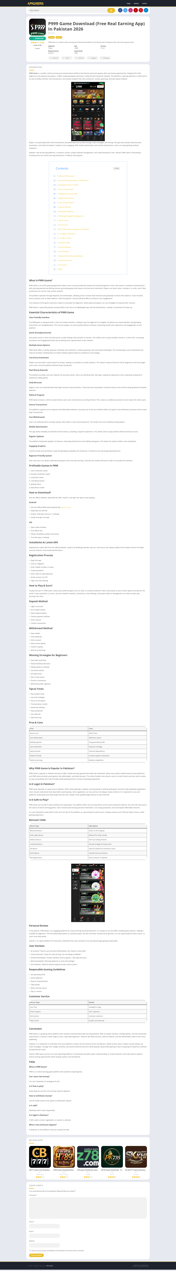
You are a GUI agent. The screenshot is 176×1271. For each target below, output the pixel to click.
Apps (128, 3)
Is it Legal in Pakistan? (69, 234)
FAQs (63, 270)
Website (31, 1242)
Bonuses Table (66, 243)
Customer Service (68, 261)
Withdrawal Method (68, 212)
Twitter (65, 59)
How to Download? (68, 190)
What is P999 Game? (69, 177)
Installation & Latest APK (70, 195)
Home (50, 21)
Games (136, 3)
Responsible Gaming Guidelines (73, 257)
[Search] (71, 10)
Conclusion (65, 266)
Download (36, 39)
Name (31, 1223)
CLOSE (116, 169)
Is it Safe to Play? (67, 239)
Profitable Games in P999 (71, 186)
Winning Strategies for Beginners (73, 217)
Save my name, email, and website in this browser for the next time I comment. (58, 1252)
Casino (144, 3)
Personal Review (67, 248)
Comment (33, 1197)
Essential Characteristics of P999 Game (76, 181)
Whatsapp (105, 59)
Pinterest (79, 59)
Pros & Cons (65, 226)
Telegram (92, 59)
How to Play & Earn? (69, 203)
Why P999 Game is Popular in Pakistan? (76, 230)
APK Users (49, 1267)
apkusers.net (66, 509)
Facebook (54, 59)
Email (31, 1233)
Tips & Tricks (66, 221)
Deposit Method (67, 208)
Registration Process (69, 199)
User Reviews (66, 252)
